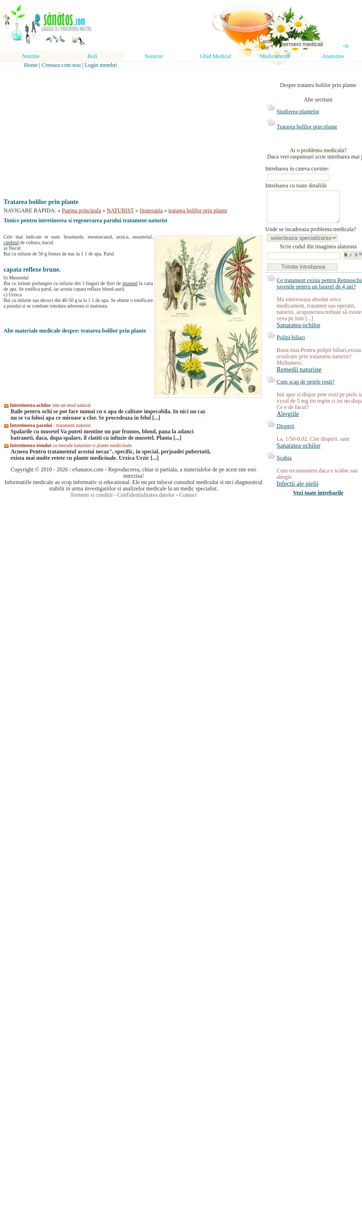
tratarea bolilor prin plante (197, 210)
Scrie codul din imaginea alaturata (318, 253)
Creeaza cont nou (61, 65)
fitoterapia (151, 210)
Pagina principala (81, 210)
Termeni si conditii (91, 495)
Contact (188, 495)
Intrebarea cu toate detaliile (296, 185)
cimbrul (11, 242)
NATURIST (120, 210)
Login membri (101, 65)
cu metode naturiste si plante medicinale (71, 445)
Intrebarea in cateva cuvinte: (297, 169)
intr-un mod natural (50, 405)
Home (31, 65)
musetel (130, 283)
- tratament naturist (50, 425)
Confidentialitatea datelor (146, 495)
